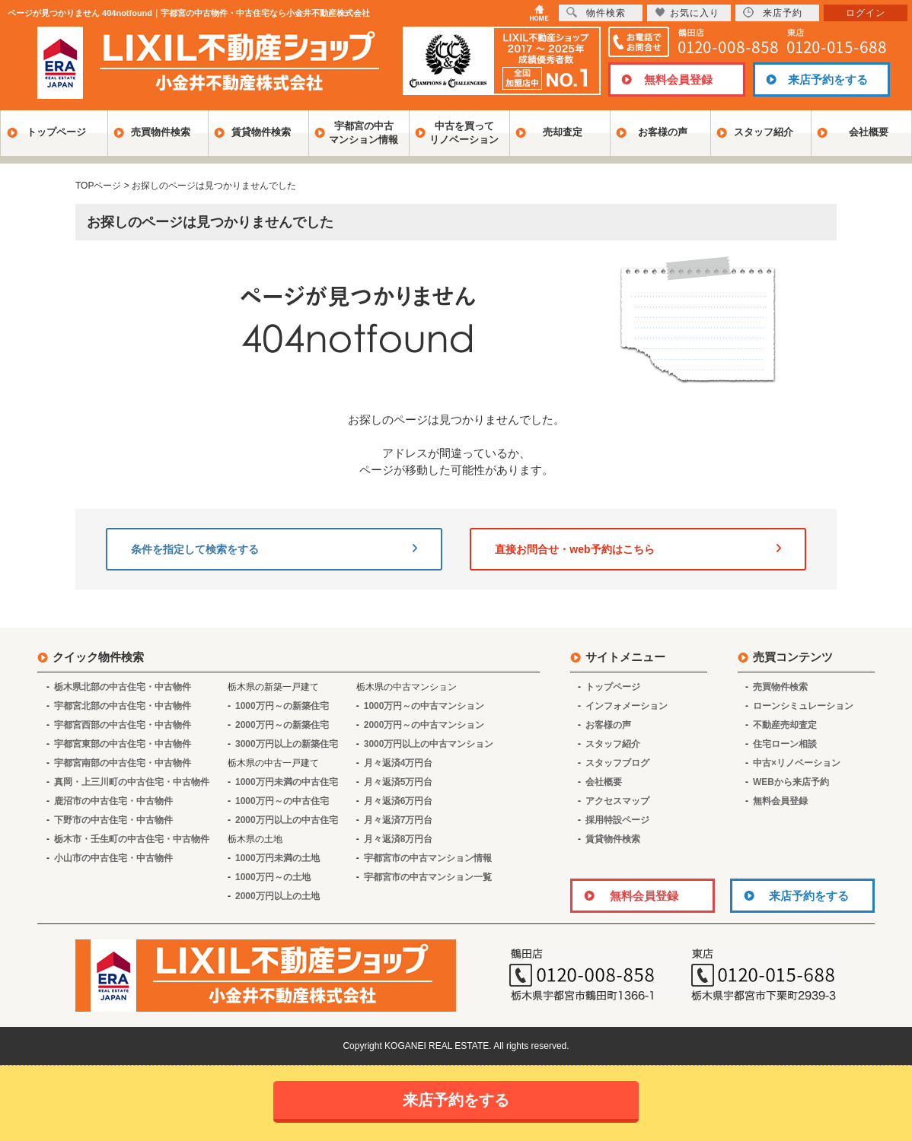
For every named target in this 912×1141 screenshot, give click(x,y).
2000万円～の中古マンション (424, 725)
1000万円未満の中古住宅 (286, 782)
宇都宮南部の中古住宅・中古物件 (122, 763)
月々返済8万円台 (398, 839)
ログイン (865, 13)
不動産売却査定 (785, 725)
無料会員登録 (678, 79)
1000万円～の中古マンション (424, 706)
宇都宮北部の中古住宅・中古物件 (122, 706)
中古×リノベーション (796, 763)
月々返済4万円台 (398, 763)
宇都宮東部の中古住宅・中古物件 (122, 744)
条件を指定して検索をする (274, 549)
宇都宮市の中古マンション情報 (428, 858)
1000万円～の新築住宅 (282, 706)
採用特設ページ (617, 820)
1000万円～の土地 (273, 877)
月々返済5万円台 (398, 782)
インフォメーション (626, 706)
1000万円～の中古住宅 (282, 801)
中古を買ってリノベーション (464, 132)
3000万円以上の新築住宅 (286, 744)
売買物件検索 (160, 132)
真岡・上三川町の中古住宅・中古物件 (131, 782)
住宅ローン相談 (785, 744)
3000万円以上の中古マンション (429, 744)
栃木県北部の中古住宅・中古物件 (122, 687)
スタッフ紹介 (763, 132)
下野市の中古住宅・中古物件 (113, 820)
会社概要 (868, 132)
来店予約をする (828, 79)
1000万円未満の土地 (277, 858)
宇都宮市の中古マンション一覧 (428, 877)
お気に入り (687, 12)
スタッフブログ (617, 763)
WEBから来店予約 (791, 782)
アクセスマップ (617, 801)
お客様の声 (662, 132)
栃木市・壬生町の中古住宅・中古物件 (131, 839)
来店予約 (772, 12)
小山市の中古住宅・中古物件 (113, 858)
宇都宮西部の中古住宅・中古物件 (122, 725)
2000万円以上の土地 (277, 896)
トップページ (56, 132)
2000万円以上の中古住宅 (286, 820)
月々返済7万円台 (398, 820)
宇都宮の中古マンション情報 (363, 132)
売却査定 (562, 132)
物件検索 (596, 12)
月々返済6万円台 (398, 801)
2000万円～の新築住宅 (282, 725)
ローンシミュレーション (803, 706)
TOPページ (98, 185)
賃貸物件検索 (261, 132)
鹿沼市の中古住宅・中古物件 (113, 801)
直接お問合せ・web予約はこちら (638, 549)
